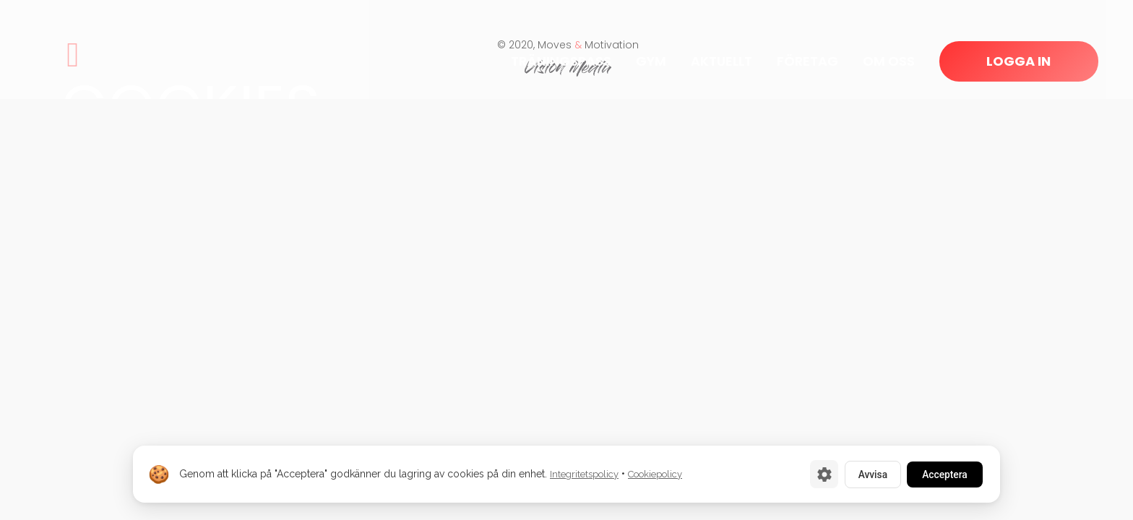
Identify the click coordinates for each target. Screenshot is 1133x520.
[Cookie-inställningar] (815, 473)
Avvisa (866, 474)
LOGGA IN (1018, 61)
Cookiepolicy (655, 474)
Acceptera (942, 474)
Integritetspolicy (584, 474)
